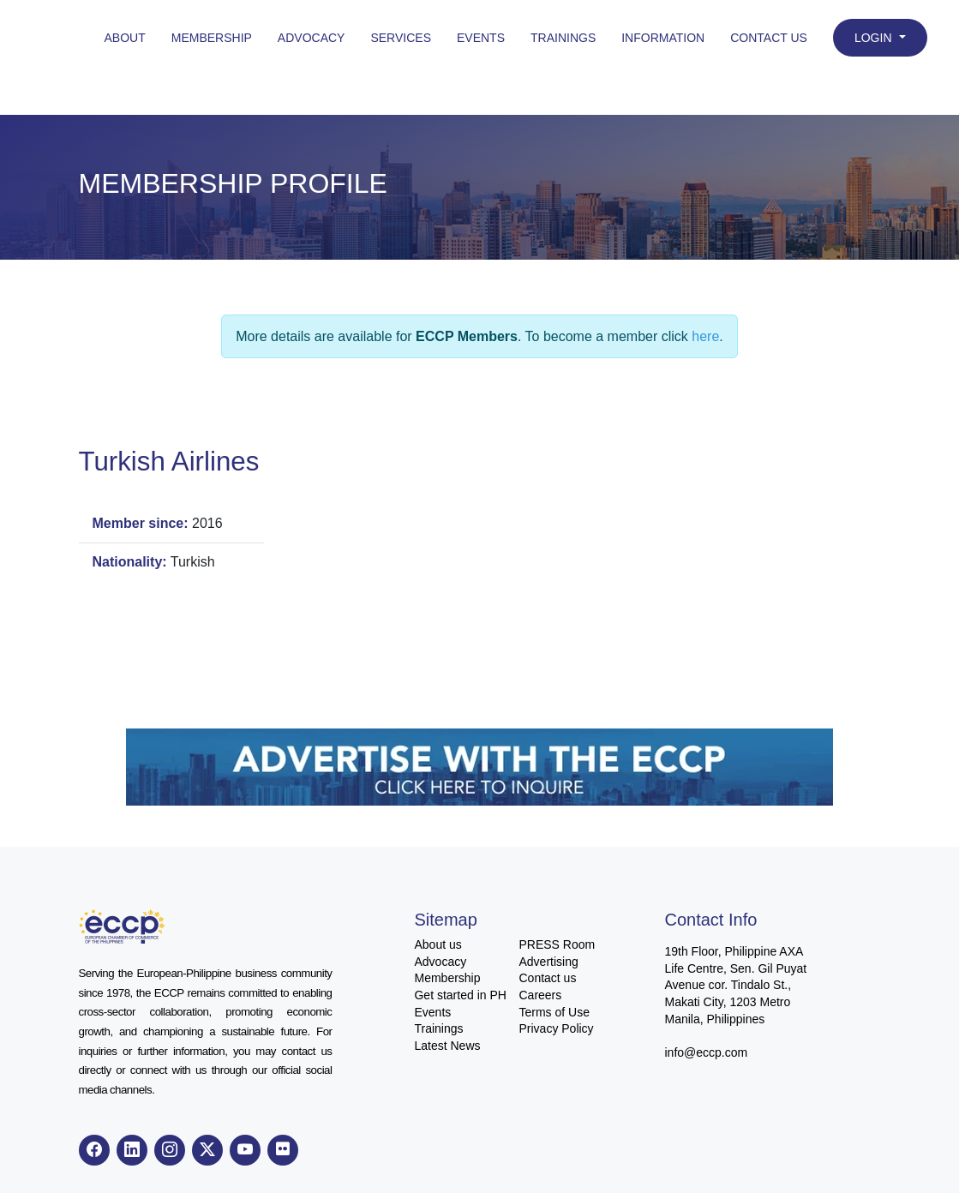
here (705, 336)
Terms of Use (553, 1012)
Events (481, 38)
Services (400, 38)
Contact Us (768, 38)
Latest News (447, 1045)
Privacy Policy (555, 1028)
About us (437, 944)
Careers (539, 995)
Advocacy (311, 38)
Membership (211, 38)
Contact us (547, 978)
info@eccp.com (705, 1052)
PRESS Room (556, 944)
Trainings (563, 38)
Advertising (548, 961)
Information (662, 38)
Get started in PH (460, 995)
